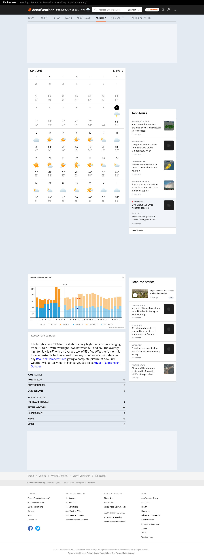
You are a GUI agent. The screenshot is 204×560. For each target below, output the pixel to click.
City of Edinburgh (81, 475)
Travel (144, 533)
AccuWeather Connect (75, 515)
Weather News (147, 537)
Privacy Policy (86, 553)
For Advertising (72, 507)
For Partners (71, 502)
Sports (144, 528)
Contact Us (32, 520)
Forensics (48, 2)
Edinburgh (100, 475)
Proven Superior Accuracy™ (39, 498)
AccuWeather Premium (113, 517)
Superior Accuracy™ (77, 2)
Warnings (25, 2)
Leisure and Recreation (150, 515)
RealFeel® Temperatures (51, 359)
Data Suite (36, 2)
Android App (109, 502)
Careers (31, 511)
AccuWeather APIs (73, 511)
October (36, 366)
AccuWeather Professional (115, 522)
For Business (9, 2)
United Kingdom (59, 475)
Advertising (60, 2)
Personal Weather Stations (77, 520)
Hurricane (145, 511)
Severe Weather (147, 520)
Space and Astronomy (150, 524)
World (31, 475)
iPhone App (108, 498)
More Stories (137, 230)
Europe (42, 475)
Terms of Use (73, 553)
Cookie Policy (99, 553)
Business (145, 502)
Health (144, 507)
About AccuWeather (36, 502)
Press (30, 515)
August (98, 363)
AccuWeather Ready (149, 498)
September (112, 363)
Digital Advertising (35, 507)
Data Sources (128, 553)
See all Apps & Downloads (115, 507)
